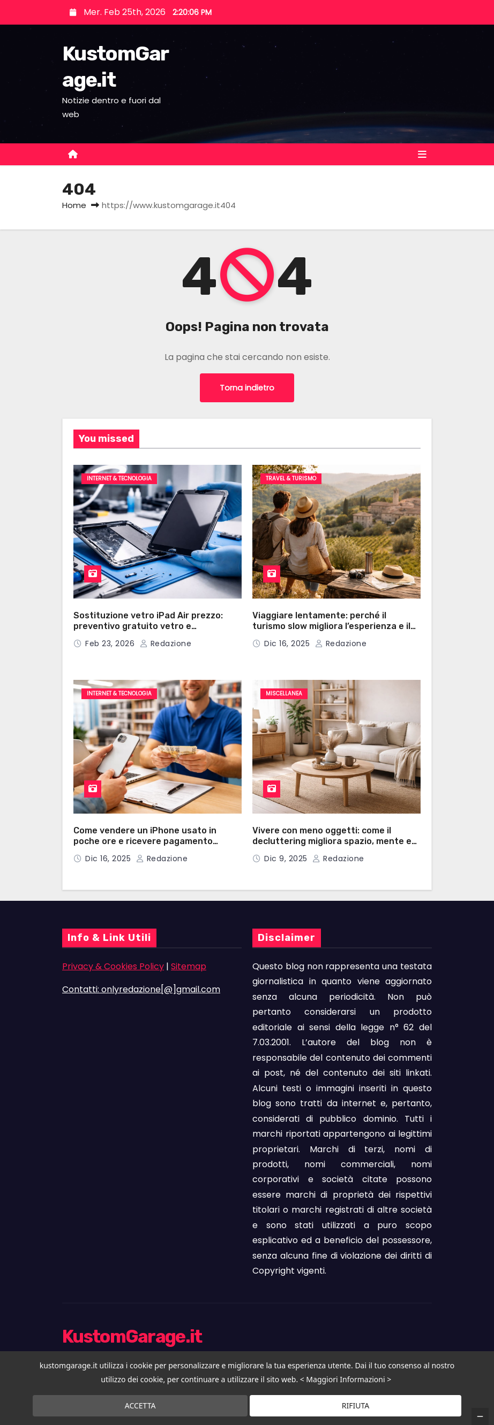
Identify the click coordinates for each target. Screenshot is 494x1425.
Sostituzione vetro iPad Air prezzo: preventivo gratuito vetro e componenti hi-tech (148, 626)
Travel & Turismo (291, 478)
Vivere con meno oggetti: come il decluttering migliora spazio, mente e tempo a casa (331, 841)
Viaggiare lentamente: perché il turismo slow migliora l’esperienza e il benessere (331, 626)
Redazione (166, 643)
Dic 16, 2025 (288, 643)
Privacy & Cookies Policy (113, 966)
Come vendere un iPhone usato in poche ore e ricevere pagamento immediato (144, 841)
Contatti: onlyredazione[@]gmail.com (141, 989)
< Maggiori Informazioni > (346, 1380)
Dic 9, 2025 (287, 858)
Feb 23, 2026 (111, 643)
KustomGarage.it (132, 1336)
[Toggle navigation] (422, 154)
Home (74, 205)
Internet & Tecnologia (119, 478)
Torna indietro (247, 387)
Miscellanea (284, 693)
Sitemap (188, 966)
